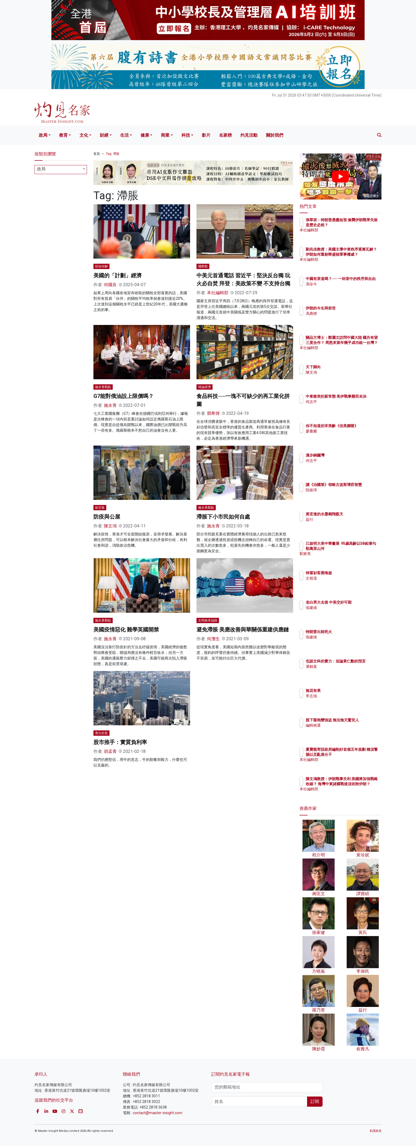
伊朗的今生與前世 (352, 308)
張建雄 (342, 612)
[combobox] (61, 169)
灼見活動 (249, 135)
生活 (124, 135)
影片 (206, 135)
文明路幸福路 (207, 620)
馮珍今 (342, 289)
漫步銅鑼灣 (346, 455)
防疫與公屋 (106, 516)
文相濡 (342, 578)
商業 (165, 135)
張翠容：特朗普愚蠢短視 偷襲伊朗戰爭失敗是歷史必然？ (357, 225)
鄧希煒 (213, 413)
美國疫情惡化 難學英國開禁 (126, 629)
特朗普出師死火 (350, 632)
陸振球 (342, 495)
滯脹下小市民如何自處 (223, 516)
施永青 (110, 405)
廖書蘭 (342, 436)
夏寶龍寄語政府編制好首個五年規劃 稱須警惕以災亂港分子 (358, 754)
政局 (43, 135)
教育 (63, 135)
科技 (185, 135)
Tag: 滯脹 (112, 154)
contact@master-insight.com (157, 1113)
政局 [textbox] (41, 168)
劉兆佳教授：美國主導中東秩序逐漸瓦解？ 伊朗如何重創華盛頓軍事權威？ (358, 254)
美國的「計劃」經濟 (117, 275)
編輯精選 (344, 730)
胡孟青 (110, 751)
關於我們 (274, 135)
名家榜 (225, 135)
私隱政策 (375, 1131)
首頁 (96, 154)
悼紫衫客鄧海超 (350, 573)
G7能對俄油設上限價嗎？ (123, 396)
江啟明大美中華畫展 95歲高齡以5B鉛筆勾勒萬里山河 (358, 548)
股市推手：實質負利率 (120, 742)
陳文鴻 (110, 525)
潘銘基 (342, 671)
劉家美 (342, 558)
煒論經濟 (204, 387)
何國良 (110, 284)
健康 (145, 135)
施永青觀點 (103, 387)
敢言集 (100, 507)
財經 (104, 135)
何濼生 (213, 638)
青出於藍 (101, 733)
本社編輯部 (217, 292)
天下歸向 (344, 367)
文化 (84, 135)
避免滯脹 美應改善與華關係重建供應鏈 (242, 629)
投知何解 (101, 266)
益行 (341, 519)
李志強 (342, 696)
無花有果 (344, 690)
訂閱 (315, 1101)
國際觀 (203, 266)
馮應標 (342, 313)
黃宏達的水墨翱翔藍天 (356, 514)
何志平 (342, 406)
